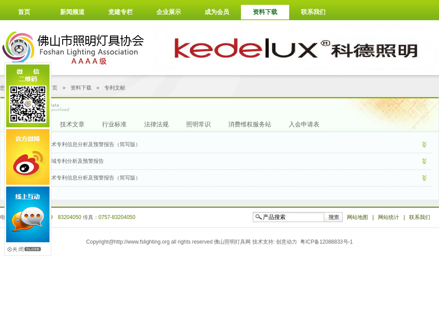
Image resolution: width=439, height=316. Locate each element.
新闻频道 (72, 11)
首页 (24, 11)
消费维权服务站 (249, 124)
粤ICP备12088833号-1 (326, 242)
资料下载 (265, 11)
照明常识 (198, 124)
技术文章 (72, 124)
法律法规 (156, 124)
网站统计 (388, 217)
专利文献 (114, 88)
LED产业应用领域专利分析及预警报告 (59, 161)
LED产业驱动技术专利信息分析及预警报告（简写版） (78, 178)
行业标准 (114, 124)
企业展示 (168, 11)
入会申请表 (304, 124)
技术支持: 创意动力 (274, 242)
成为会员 (217, 11)
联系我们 (313, 11)
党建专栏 (120, 11)
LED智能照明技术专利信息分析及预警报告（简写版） (78, 144)
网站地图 (357, 217)
